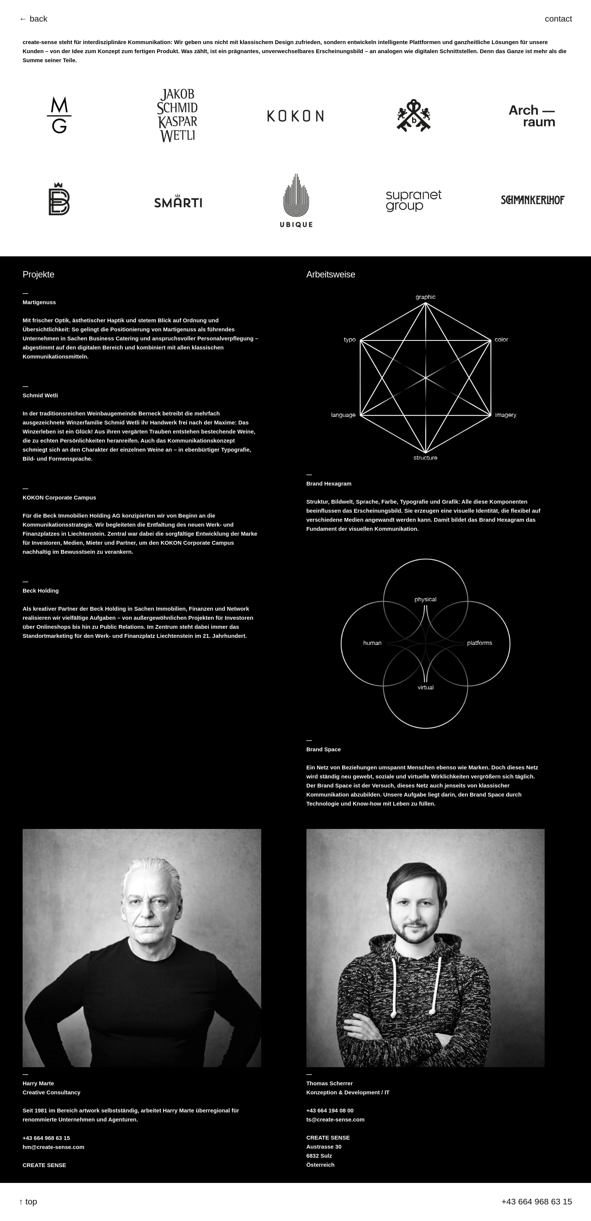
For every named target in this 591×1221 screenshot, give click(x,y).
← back (33, 18)
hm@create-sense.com (53, 1147)
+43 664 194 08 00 (330, 1111)
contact (558, 18)
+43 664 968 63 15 (46, 1138)
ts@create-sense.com (335, 1120)
